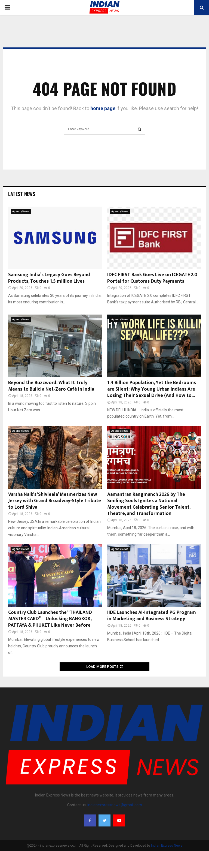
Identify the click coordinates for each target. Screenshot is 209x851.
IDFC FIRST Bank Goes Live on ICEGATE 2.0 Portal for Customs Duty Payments (152, 278)
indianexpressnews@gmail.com (114, 805)
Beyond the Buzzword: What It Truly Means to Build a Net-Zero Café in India (51, 386)
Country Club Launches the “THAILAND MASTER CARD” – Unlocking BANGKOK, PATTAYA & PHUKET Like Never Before (50, 618)
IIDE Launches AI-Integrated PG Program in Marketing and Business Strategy (151, 615)
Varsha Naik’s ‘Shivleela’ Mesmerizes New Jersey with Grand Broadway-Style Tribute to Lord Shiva (54, 500)
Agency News (20, 211)
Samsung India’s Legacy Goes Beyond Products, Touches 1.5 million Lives (49, 278)
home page (102, 108)
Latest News (21, 193)
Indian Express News (166, 845)
